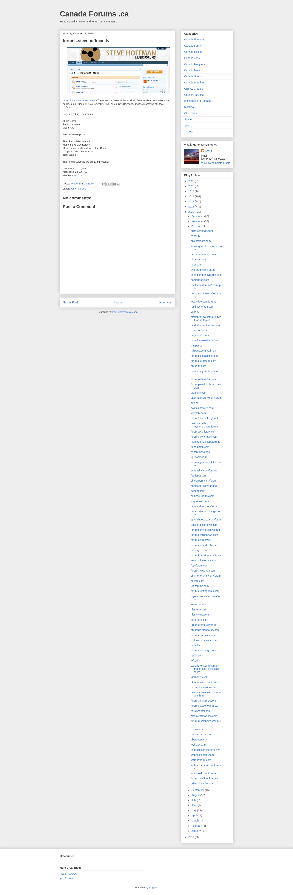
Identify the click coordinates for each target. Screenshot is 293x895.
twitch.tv (195, 235)
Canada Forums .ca (94, 14)
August (195, 795)
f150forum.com (199, 565)
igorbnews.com (199, 677)
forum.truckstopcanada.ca (206, 555)
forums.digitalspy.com (203, 700)
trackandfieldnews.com (204, 524)
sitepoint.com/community (205, 749)
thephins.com (198, 392)
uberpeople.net (199, 739)
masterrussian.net (201, 734)
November (197, 221)
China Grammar (68, 874)
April (194, 815)
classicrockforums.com (204, 715)
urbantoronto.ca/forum (204, 624)
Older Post (165, 302)
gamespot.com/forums (204, 485)
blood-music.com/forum (204, 682)
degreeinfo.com (200, 335)
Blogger (153, 887)
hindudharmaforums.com (205, 325)
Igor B (208, 150)
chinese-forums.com (202, 495)
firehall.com (197, 645)
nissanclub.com (200, 614)
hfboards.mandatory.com (205, 629)
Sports (188, 125)
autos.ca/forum (199, 604)
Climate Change (193, 88)
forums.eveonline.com (203, 635)
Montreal (189, 107)
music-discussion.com (203, 687)
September (198, 790)
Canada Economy (194, 39)
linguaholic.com (200, 501)
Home (118, 302)
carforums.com (199, 619)
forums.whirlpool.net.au (204, 778)
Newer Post (70, 302)
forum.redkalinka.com (203, 379)
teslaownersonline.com (204, 640)
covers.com (197, 580)
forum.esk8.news (201, 539)
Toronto (188, 131)
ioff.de (194, 660)
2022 (191, 201)
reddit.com (197, 655)
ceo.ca (194, 402)
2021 (191, 206)
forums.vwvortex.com (203, 570)
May (194, 810)
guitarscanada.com (202, 230)
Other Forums (78, 188)
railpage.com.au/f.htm (203, 350)
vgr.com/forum (199, 457)
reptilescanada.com (202, 306)
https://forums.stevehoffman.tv (79, 100)
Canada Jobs (192, 57)
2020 (191, 211)
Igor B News (66, 878)
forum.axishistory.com (203, 431)
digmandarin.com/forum (204, 506)
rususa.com (197, 729)
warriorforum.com (201, 759)
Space (188, 119)
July (194, 800)
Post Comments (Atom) (125, 312)
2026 (191, 181)
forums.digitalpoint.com (204, 355)
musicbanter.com (201, 710)
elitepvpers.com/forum (204, 480)
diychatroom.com (201, 240)
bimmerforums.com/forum (205, 575)
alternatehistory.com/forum (206, 397)
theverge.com (199, 550)
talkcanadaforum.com (203, 254)
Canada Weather (194, 82)
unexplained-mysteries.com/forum (204, 425)
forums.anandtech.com (204, 545)
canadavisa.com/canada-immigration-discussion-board (206, 668)
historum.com (198, 609)
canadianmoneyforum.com (206, 274)
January (196, 830)
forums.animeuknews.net (205, 529)
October (196, 226)
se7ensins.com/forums (204, 470)
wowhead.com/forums (203, 773)
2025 (191, 186)
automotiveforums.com (204, 560)
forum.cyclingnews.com (204, 534)
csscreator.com (199, 330)
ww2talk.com (198, 413)
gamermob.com (200, 279)
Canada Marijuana (195, 64)
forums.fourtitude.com (203, 360)
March (195, 820)
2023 (191, 196)
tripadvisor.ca (198, 259)
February (197, 825)
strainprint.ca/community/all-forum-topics (206, 318)
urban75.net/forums (202, 783)
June (194, 805)
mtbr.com (196, 264)
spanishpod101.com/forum (206, 519)
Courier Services (193, 94)
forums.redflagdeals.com (205, 590)
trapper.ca (196, 345)
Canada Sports (193, 76)
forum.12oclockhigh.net (204, 418)
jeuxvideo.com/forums (203, 301)
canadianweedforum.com (205, 340)
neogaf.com (197, 490)
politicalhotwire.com (202, 408)
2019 (191, 837)
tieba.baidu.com (200, 446)
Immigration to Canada (197, 100)
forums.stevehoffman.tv (204, 705)
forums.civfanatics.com (204, 436)
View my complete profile (215, 162)
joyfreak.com (198, 744)
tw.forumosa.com (201, 451)
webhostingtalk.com (202, 754)
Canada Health (193, 51)
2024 (191, 191)
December (197, 216)
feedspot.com (198, 475)
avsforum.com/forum (203, 269)
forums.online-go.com (203, 650)
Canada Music (192, 70)
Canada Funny (192, 45)
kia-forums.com (200, 585)
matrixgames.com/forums (205, 441)
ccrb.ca (195, 311)
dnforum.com (198, 365)
